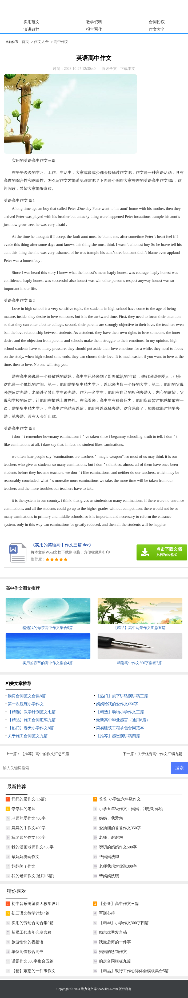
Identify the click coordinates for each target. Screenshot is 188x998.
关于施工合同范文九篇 (28, 736)
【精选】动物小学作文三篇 (120, 712)
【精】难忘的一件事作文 (33, 971)
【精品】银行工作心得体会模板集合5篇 (134, 971)
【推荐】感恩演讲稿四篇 (118, 736)
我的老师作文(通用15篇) (32, 876)
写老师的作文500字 (28, 837)
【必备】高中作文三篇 (119, 903)
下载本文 (127, 69)
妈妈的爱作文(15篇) (28, 799)
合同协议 (157, 22)
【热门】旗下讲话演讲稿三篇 (122, 696)
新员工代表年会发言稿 (31, 932)
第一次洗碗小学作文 (26, 704)
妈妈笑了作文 (23, 866)
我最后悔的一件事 (115, 942)
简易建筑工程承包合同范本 (120, 728)
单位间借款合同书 (27, 951)
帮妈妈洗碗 (109, 876)
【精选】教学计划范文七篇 (32, 712)
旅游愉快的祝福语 (27, 942)
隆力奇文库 (89, 989)
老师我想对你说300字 (118, 866)
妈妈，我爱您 (111, 818)
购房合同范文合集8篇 (27, 696)
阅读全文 (109, 69)
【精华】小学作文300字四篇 (124, 923)
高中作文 (61, 42)
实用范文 (31, 22)
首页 (25, 42)
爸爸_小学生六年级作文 (120, 799)
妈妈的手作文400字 (28, 828)
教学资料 (94, 22)
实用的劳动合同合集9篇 (32, 923)
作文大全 (157, 29)
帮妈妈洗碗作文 (25, 857)
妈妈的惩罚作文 (113, 951)
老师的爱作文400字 (28, 818)
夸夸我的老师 (23, 809)
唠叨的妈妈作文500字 (118, 847)
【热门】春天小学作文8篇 (31, 728)
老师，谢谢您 (111, 837)
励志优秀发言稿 (113, 932)
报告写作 (94, 29)
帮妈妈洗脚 (109, 857)
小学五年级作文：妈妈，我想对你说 (131, 809)
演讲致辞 (31, 29)
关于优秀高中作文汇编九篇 (160, 754)
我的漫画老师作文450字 (32, 847)
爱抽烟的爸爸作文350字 (120, 828)
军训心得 (107, 913)
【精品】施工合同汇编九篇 (32, 720)
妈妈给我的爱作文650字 (117, 704)
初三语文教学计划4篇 (30, 913)
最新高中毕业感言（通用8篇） (123, 720)
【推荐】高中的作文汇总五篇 (45, 754)
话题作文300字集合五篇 (32, 961)
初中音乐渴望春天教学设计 (35, 903)
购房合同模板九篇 (115, 961)
